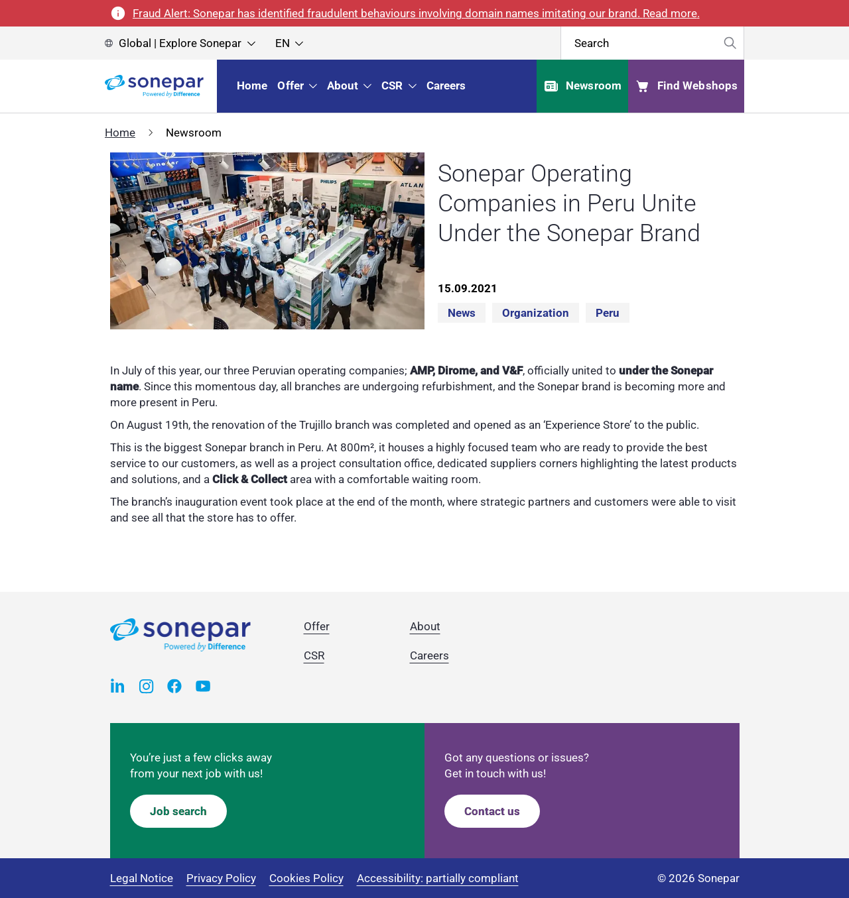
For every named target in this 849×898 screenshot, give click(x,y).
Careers (429, 655)
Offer (317, 626)
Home (120, 132)
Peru (608, 312)
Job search (178, 811)
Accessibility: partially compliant (438, 878)
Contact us (492, 811)
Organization (535, 312)
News (462, 312)
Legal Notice (141, 878)
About (425, 626)
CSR (314, 655)
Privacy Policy (221, 878)
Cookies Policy (306, 878)
